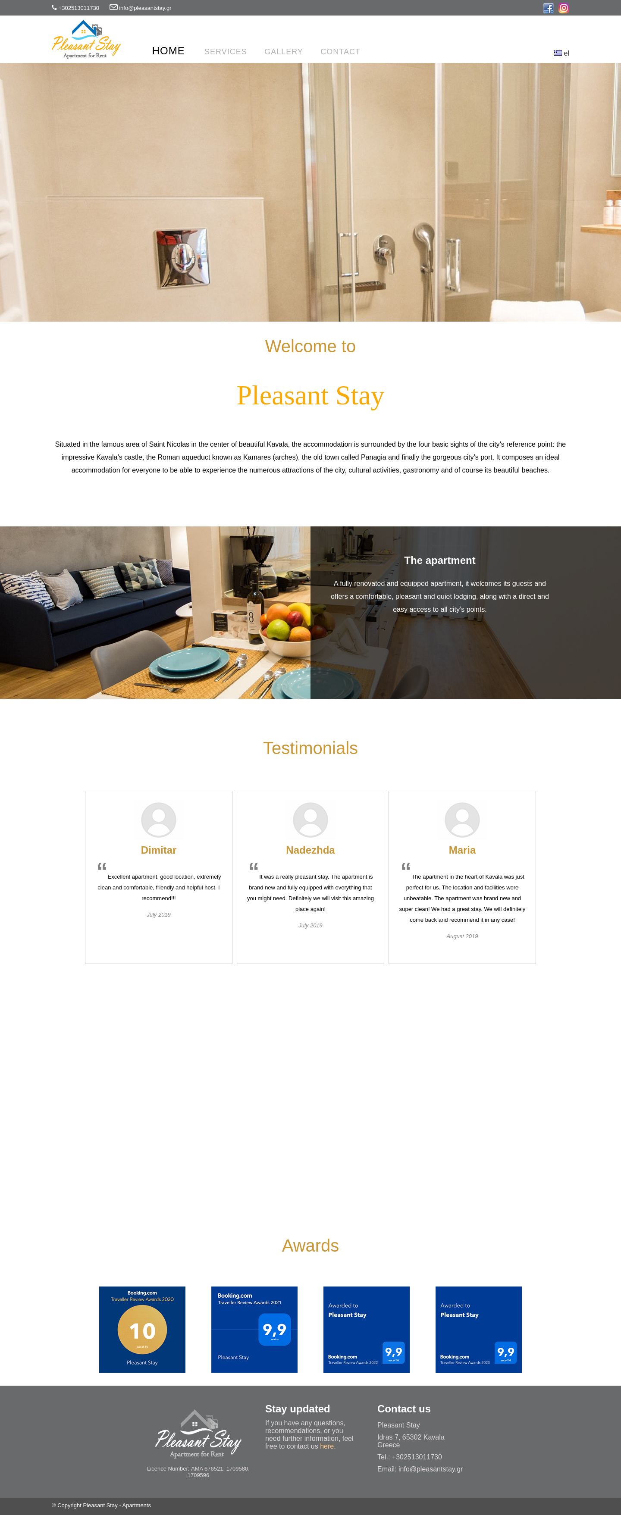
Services (225, 51)
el (561, 53)
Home (168, 50)
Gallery (283, 51)
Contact (340, 51)
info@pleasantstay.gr (145, 8)
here (327, 1446)
